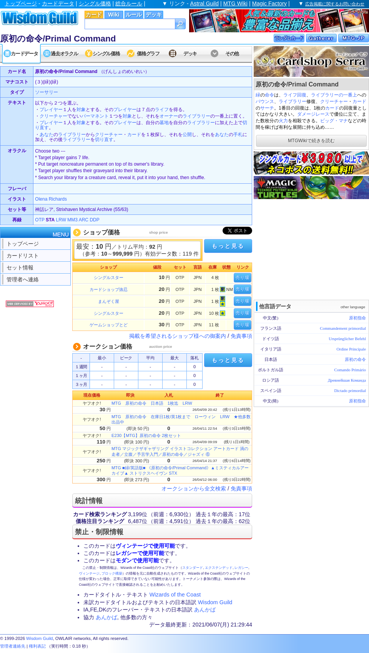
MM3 (72, 220)
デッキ (154, 15)
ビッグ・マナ (334, 120)
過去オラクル (64, 53)
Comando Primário (350, 369)
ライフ (290, 95)
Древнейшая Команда (347, 380)
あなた (46, 134)
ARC (83, 220)
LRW (61, 220)
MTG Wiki (235, 3)
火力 (283, 120)
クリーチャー (334, 101)
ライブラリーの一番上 (334, 95)
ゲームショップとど (109, 324)
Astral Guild (204, 3)
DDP (94, 220)
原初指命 (357, 318)
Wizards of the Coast (175, 595)
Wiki (113, 15)
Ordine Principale (351, 349)
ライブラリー (292, 101)
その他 (232, 53)
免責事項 (241, 336)
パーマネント (95, 116)
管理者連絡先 (12, 646)
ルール (134, 15)
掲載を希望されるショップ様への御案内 (177, 336)
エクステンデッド (219, 568)
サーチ (267, 108)
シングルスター (108, 277)
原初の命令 (355, 359)
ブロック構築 (111, 573)
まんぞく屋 (108, 301)
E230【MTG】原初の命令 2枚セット (146, 435)
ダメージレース (313, 114)
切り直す (104, 139)
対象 (81, 109)
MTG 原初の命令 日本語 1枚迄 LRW (151, 403)
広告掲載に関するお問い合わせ (334, 4)
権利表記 (37, 646)
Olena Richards (51, 199)
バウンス (265, 101)
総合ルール (128, 3)
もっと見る (228, 246)
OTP (39, 220)
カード (94, 15)
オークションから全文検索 (193, 488)
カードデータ (58, 3)
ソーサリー (46, 92)
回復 (301, 95)
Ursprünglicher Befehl (347, 338)
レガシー (241, 568)
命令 (269, 95)
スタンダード (192, 568)
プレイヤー (51, 109)
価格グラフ (148, 53)
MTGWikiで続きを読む (311, 140)
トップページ (21, 3)
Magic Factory (269, 3)
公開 (187, 134)
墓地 (164, 122)
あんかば (205, 609)
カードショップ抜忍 (109, 289)
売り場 (242, 277)
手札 (238, 134)
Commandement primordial (343, 328)
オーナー (169, 116)
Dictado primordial (350, 390)
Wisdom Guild (215, 602)
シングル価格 (95, 3)
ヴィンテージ (89, 573)
